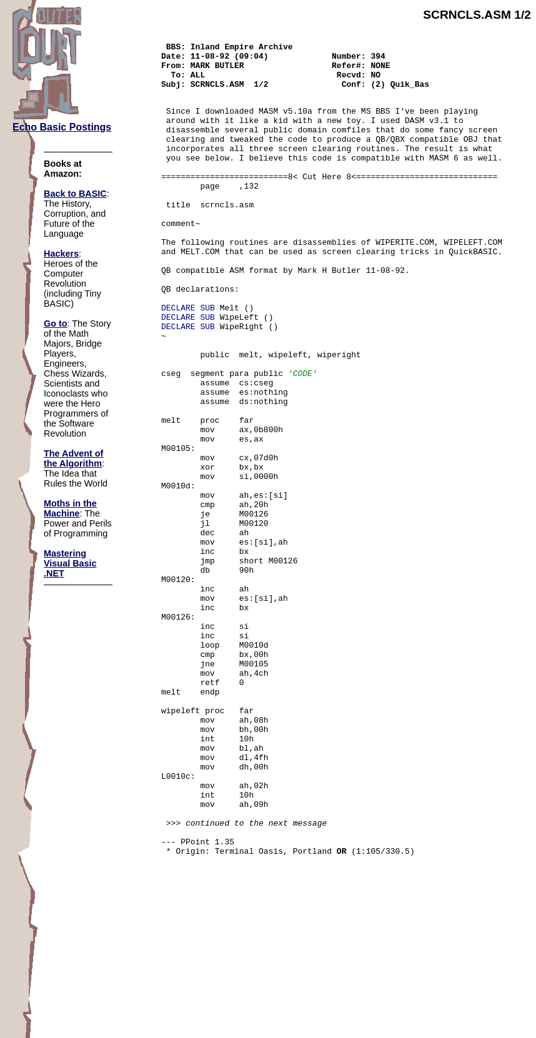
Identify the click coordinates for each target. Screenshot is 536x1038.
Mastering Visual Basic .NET (70, 563)
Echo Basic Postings (61, 127)
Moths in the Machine (70, 508)
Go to (55, 324)
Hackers (61, 254)
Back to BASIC (75, 194)
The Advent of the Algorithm (73, 458)
